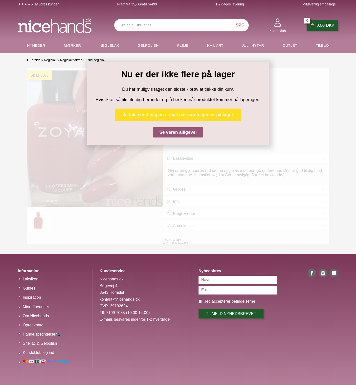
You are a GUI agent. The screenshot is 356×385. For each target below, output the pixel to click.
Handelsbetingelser (41, 334)
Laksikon (30, 279)
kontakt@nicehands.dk (120, 299)
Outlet (290, 45)
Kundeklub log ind (38, 352)
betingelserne (243, 301)
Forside (35, 60)
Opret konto (33, 325)
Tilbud (322, 45)
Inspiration (32, 297)
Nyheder (36, 45)
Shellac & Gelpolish (40, 343)
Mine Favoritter (36, 307)
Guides (29, 288)
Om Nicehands (36, 316)
